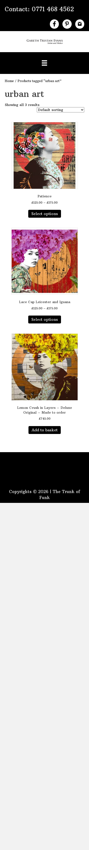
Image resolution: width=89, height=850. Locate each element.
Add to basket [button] (45, 430)
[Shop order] (60, 109)
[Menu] (44, 63)
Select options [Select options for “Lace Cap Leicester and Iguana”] (44, 319)
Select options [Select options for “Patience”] (44, 213)
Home (9, 81)
